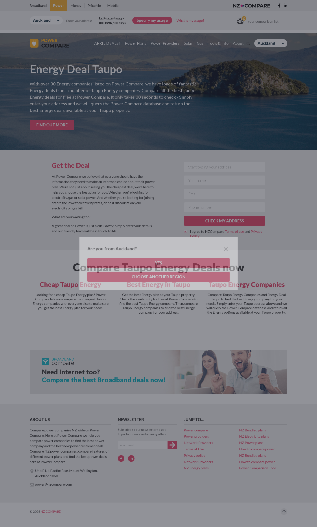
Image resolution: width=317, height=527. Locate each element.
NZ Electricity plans (254, 436)
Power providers (196, 436)
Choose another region (56, 45)
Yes (26, 45)
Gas (200, 43)
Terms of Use (194, 449)
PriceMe (94, 5)
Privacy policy (194, 455)
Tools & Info (218, 43)
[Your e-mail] (143, 445)
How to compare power (257, 449)
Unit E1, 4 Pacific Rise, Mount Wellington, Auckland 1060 (64, 473)
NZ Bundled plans (252, 430)
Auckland (46, 20)
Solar (188, 43)
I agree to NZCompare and (226, 233)
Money (75, 5)
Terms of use (234, 231)
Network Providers (198, 442)
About (238, 43)
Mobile (112, 5)
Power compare (196, 430)
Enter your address (79, 20)
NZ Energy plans (196, 468)
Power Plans (135, 43)
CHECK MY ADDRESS (224, 220)
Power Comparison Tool (257, 468)
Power (58, 5)
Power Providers (165, 43)
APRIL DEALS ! (107, 43)
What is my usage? (190, 20)
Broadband (38, 5)
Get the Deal (71, 165)
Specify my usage (152, 20)
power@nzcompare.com (51, 484)
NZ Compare (51, 511)
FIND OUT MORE (52, 124)
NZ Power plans (251, 442)
